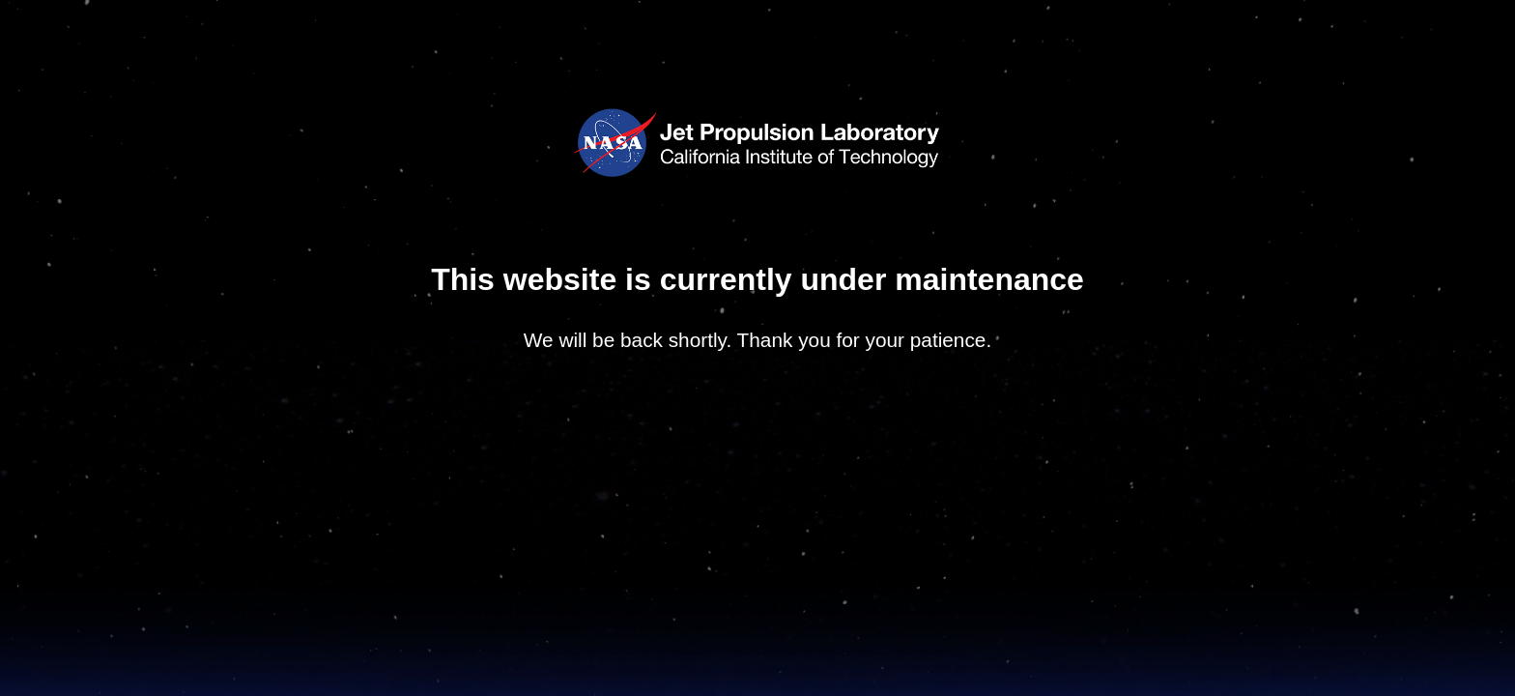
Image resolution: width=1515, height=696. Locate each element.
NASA (614, 144)
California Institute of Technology (798, 163)
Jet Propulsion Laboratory (798, 126)
